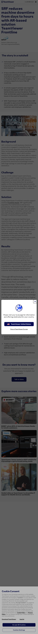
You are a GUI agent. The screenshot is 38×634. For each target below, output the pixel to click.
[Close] (35, 301)
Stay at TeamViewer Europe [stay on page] (19, 329)
